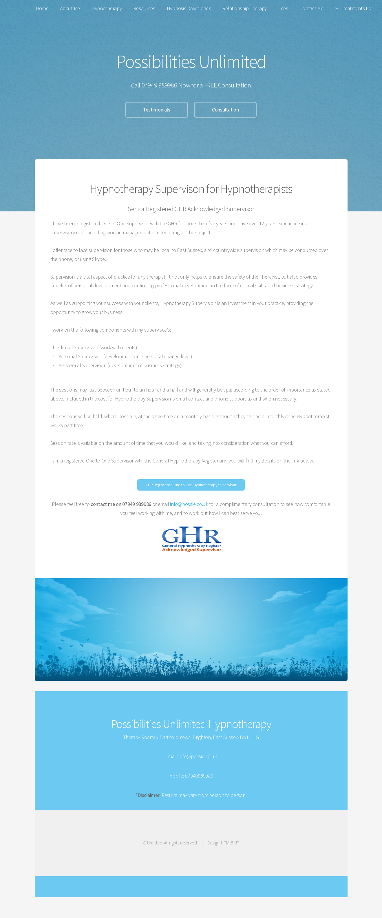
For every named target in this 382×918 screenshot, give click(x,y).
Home (42, 8)
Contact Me (311, 8)
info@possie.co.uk (189, 504)
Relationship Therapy (244, 8)
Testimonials (156, 109)
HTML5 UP (230, 843)
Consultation (225, 109)
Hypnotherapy (107, 8)
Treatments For (357, 8)
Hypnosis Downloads (189, 8)
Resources (144, 8)
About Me (70, 8)
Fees (283, 8)
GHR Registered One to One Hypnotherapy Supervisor (191, 484)
